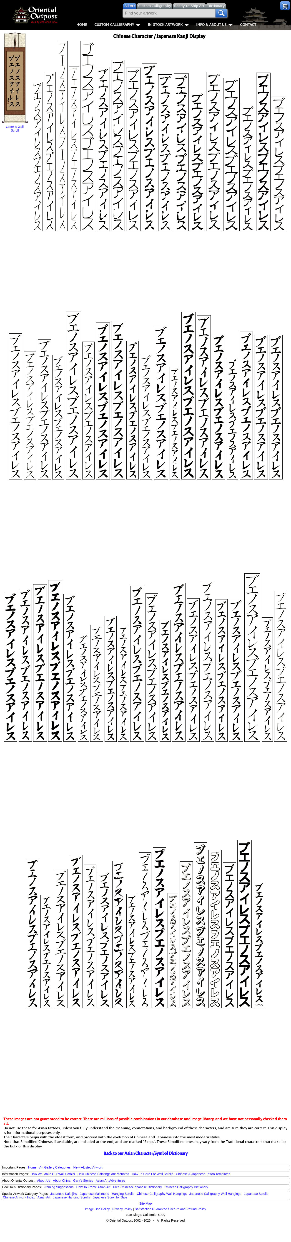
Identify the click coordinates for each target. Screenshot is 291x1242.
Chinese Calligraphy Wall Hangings (162, 1194)
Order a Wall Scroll (15, 128)
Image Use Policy (97, 1209)
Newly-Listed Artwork (88, 1167)
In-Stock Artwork (168, 24)
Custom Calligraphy (117, 24)
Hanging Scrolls (123, 1194)
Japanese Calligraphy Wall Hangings (215, 1194)
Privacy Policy (122, 1209)
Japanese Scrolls (256, 1194)
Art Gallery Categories (55, 1167)
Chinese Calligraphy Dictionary (186, 1187)
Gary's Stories (83, 1180)
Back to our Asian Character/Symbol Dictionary (145, 1153)
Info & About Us (214, 24)
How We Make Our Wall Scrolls (52, 1174)
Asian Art (44, 1197)
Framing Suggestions (58, 1187)
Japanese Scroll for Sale (110, 1197)
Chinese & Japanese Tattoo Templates (203, 1174)
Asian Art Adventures (110, 1180)
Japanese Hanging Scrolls (71, 1197)
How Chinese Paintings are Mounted (103, 1174)
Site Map (145, 1203)
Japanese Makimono (94, 1194)
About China (61, 1180)
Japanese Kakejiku (63, 1194)
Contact (248, 24)
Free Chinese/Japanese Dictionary (137, 1187)
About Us (43, 1180)
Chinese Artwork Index (19, 1197)
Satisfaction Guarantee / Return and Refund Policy (170, 1209)
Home (81, 24)
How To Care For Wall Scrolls (152, 1174)
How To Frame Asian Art (93, 1187)
